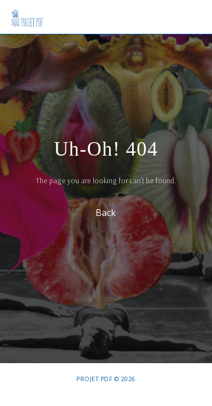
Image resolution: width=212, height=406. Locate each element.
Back (106, 212)
